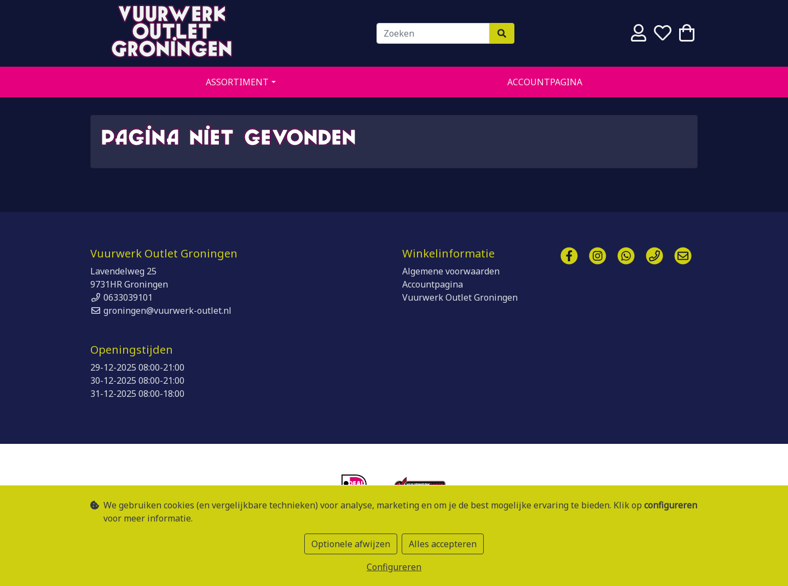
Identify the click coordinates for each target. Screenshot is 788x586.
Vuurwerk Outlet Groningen (172, 33)
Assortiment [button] (237, 82)
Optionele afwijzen (350, 544)
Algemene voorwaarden (451, 271)
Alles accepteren (443, 544)
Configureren (394, 567)
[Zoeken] (433, 33)
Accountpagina (544, 82)
